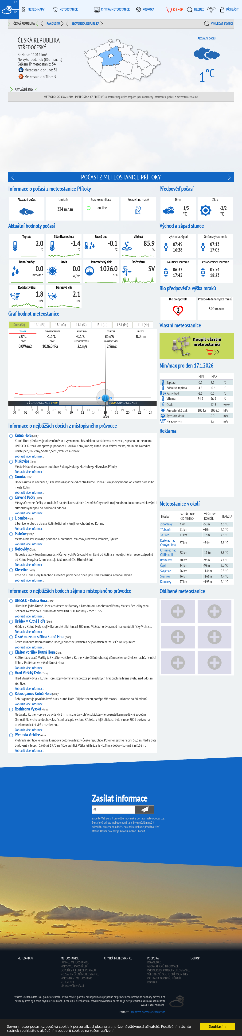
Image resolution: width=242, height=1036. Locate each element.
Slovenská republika (85, 23)
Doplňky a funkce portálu (78, 970)
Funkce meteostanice (75, 962)
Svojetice (165, 571)
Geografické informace (163, 966)
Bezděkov (166, 560)
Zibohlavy (166, 524)
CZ (15, 2)
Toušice (164, 535)
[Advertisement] (197, 467)
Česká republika (24, 23)
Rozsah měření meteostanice (80, 974)
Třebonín (165, 529)
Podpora (144, 9)
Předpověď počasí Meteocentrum (147, 1012)
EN (15, 12)
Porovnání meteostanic (76, 978)
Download (154, 962)
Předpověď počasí (72, 986)
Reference (67, 982)
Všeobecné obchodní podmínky (167, 974)
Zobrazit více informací (29, 456)
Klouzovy (165, 581)
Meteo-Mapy (31, 9)
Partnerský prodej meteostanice (168, 970)
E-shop (195, 958)
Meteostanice (64, 9)
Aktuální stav (24, 89)
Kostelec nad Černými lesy (168, 542)
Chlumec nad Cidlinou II (168, 552)
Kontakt (153, 982)
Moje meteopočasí (212, 9)
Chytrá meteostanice (111, 9)
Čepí (163, 565)
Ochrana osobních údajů (164, 978)
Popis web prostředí (74, 966)
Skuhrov (165, 576)
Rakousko (53, 23)
